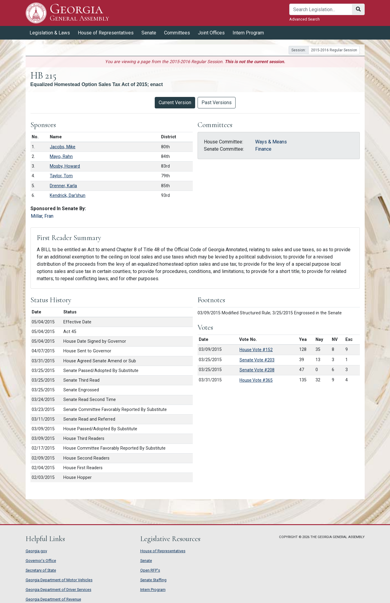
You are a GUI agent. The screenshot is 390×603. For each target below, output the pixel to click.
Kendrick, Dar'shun (67, 195)
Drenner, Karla (63, 185)
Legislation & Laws (50, 33)
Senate (148, 33)
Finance (263, 149)
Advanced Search (304, 19)
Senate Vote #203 (256, 360)
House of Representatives (106, 33)
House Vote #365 (256, 380)
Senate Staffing (153, 580)
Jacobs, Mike (62, 146)
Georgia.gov (36, 551)
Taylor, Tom (61, 175)
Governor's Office (41, 560)
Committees (177, 33)
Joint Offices (211, 33)
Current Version (175, 102)
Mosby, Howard (65, 166)
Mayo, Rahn (61, 156)
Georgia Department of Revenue (53, 599)
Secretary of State (41, 570)
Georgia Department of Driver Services (58, 589)
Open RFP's (150, 570)
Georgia (79, 12)
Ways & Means (271, 142)
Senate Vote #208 (256, 369)
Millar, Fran (42, 216)
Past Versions (216, 102)
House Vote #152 (256, 349)
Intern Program (248, 33)
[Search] (320, 9)
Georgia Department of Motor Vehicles (59, 580)
